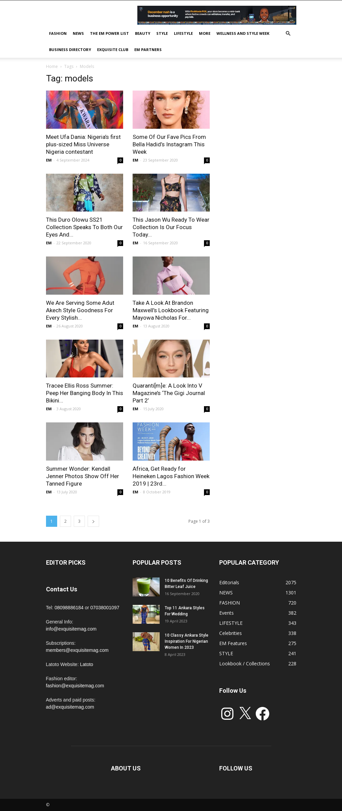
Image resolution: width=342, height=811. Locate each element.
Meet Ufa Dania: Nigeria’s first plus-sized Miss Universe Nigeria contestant (83, 144)
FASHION (58, 33)
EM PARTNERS (148, 49)
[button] (288, 33)
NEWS (78, 33)
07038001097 (104, 607)
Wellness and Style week (242, 33)
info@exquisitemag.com (71, 629)
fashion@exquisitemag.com (75, 685)
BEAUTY (142, 33)
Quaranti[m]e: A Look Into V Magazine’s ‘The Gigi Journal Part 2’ (169, 393)
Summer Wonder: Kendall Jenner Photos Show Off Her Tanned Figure (82, 476)
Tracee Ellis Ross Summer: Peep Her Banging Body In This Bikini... (84, 393)
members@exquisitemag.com (77, 650)
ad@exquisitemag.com (70, 707)
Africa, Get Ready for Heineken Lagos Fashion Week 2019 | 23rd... (171, 476)
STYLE (162, 33)
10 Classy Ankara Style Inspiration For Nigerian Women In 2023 (186, 641)
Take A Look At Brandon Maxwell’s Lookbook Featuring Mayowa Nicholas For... (171, 310)
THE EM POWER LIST (109, 33)
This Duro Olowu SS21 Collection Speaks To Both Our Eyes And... (84, 227)
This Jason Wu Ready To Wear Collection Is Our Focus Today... (171, 227)
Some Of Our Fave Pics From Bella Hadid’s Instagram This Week (169, 144)
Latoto (86, 664)
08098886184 (69, 607)
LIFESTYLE (183, 33)
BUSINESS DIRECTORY (70, 49)
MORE (204, 33)
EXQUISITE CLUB (112, 49)
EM (49, 160)
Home (52, 66)
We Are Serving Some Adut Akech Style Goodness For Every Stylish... (80, 310)
